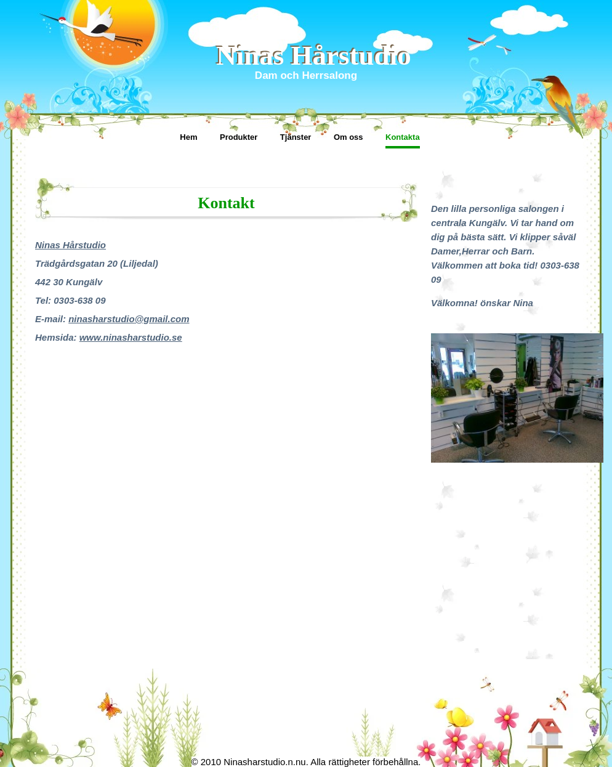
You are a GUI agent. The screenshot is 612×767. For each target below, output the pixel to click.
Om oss (348, 137)
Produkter (238, 137)
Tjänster (296, 137)
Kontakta (402, 137)
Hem (188, 137)
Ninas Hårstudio (313, 55)
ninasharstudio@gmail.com (128, 319)
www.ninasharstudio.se (130, 337)
